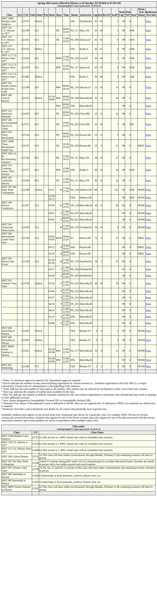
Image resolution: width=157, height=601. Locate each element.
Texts (148, 21)
